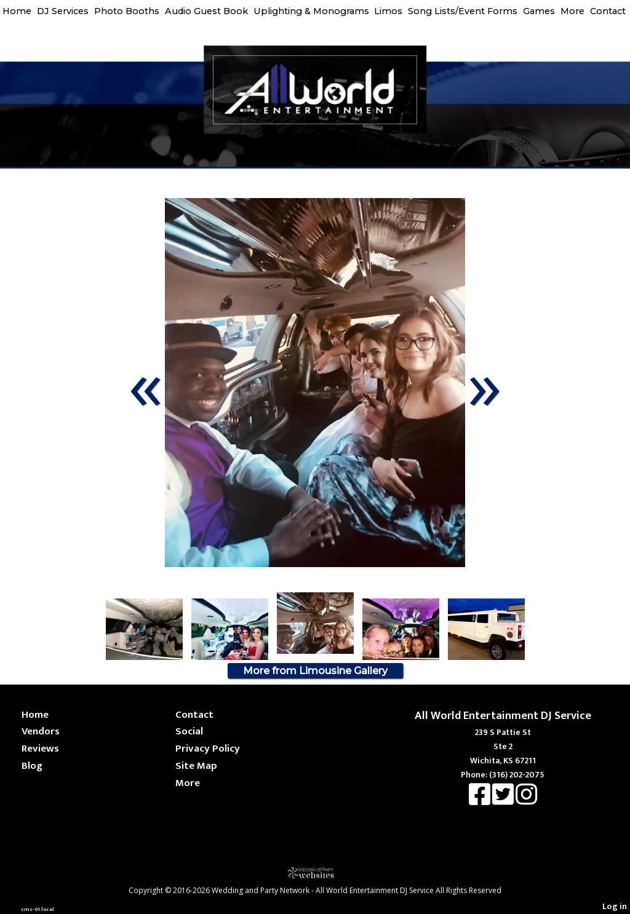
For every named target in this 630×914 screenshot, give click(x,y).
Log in (614, 906)
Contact (608, 11)
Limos (388, 11)
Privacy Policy (207, 748)
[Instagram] (526, 800)
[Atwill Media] (315, 872)
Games (539, 11)
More (572, 11)
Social (189, 731)
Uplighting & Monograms (311, 11)
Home (16, 11)
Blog (32, 765)
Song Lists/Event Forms (462, 11)
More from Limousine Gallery (315, 671)
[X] (504, 800)
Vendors (41, 731)
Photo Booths (126, 11)
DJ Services (63, 11)
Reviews (40, 748)
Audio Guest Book (206, 11)
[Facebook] (480, 800)
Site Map (196, 765)
